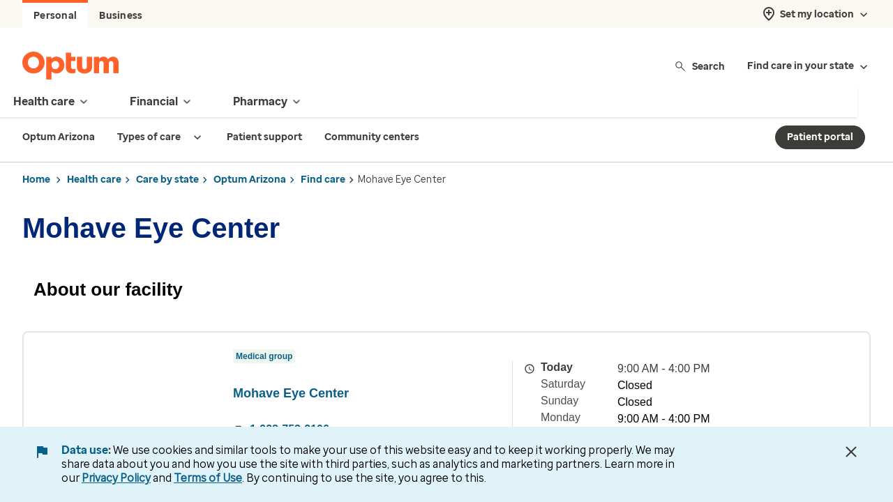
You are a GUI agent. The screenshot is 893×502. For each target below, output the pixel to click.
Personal (55, 16)
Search (699, 66)
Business (120, 16)
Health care (94, 179)
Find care (323, 179)
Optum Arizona (249, 179)
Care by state (167, 179)
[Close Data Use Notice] (851, 451)
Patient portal (820, 137)
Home (36, 179)
